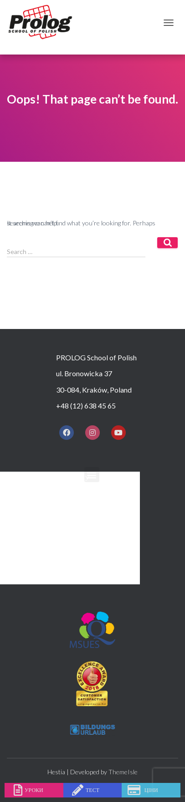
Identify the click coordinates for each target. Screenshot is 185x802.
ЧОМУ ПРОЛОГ (84, 494)
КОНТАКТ (75, 576)
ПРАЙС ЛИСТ (80, 527)
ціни (151, 790)
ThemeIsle (123, 772)
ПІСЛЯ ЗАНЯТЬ (83, 560)
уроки (34, 790)
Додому (74, 477)
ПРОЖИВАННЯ (83, 543)
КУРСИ (70, 510)
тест (92, 790)
